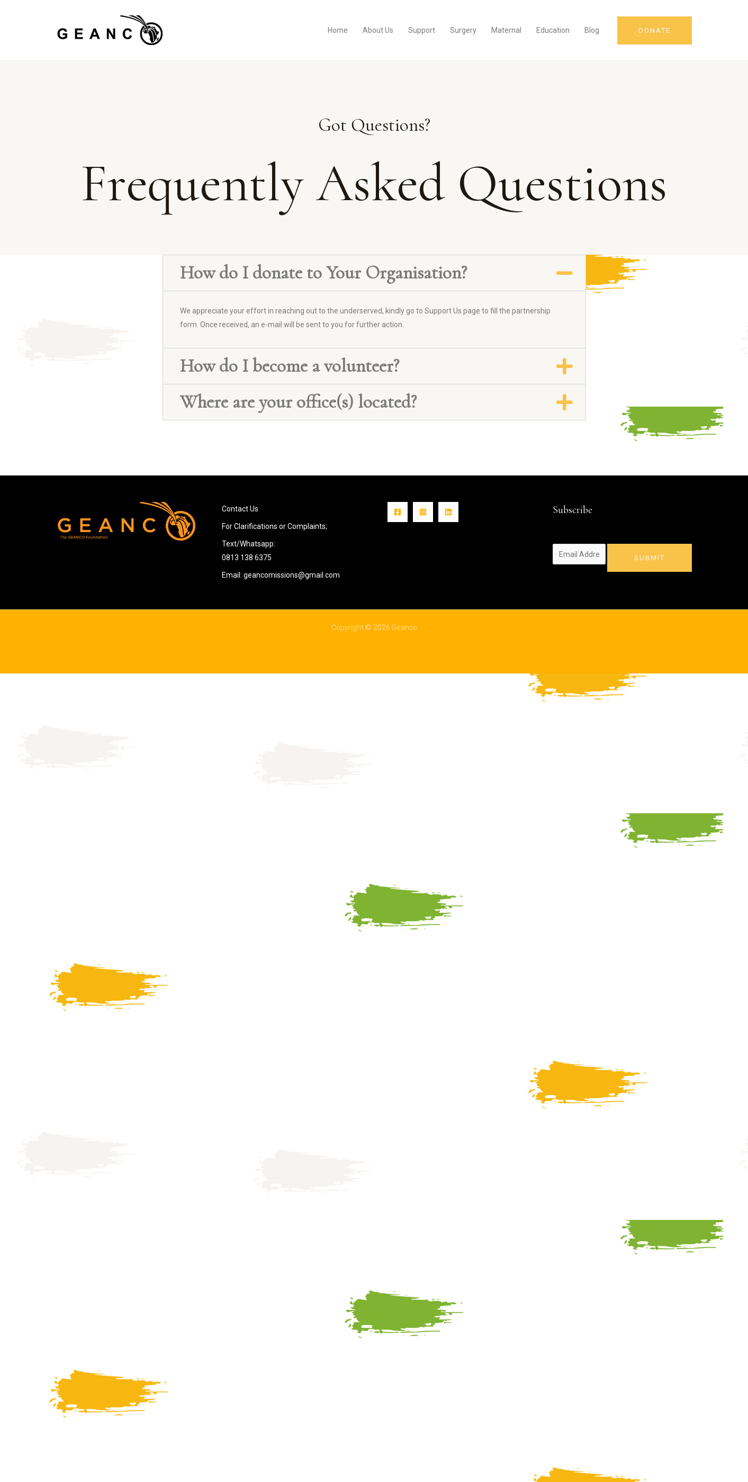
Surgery (463, 30)
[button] (374, 273)
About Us (378, 30)
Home (338, 30)
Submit (649, 558)
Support (421, 30)
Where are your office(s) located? (298, 402)
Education (553, 30)
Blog (591, 30)
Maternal (506, 30)
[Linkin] (448, 512)
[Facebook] (397, 512)
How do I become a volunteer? (289, 366)
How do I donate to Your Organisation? (323, 273)
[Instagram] (423, 512)
